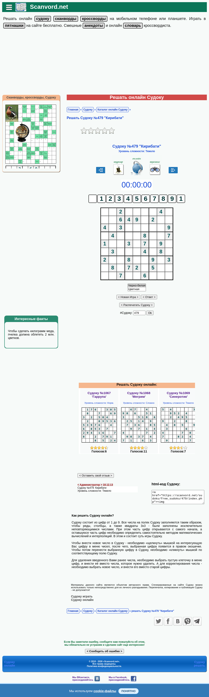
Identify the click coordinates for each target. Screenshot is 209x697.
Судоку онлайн (80, 599)
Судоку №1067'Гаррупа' (99, 394)
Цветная (137, 289)
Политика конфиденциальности (104, 666)
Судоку (85, 109)
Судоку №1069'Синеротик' (178, 394)
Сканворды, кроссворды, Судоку (29, 97)
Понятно (128, 691)
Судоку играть (79, 596)
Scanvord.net (47, 6)
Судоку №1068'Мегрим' (138, 394)
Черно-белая (137, 285)
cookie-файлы (104, 691)
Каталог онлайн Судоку (110, 109)
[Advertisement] (104, 62)
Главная (71, 109)
